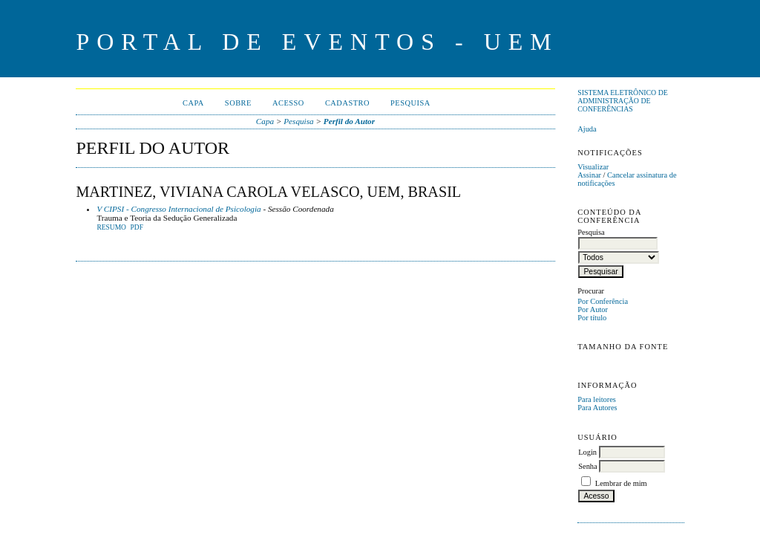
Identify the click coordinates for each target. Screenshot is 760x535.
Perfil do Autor (349, 121)
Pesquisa (410, 103)
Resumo (111, 227)
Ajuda (586, 129)
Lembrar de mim (621, 483)
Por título (591, 318)
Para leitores (596, 399)
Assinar (589, 175)
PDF (137, 227)
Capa (193, 103)
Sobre (238, 103)
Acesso (288, 103)
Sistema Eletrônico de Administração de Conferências (622, 100)
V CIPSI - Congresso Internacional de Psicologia (178, 208)
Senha (587, 466)
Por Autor (592, 309)
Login (587, 452)
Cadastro (347, 103)
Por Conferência (602, 301)
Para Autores (597, 407)
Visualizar (593, 167)
